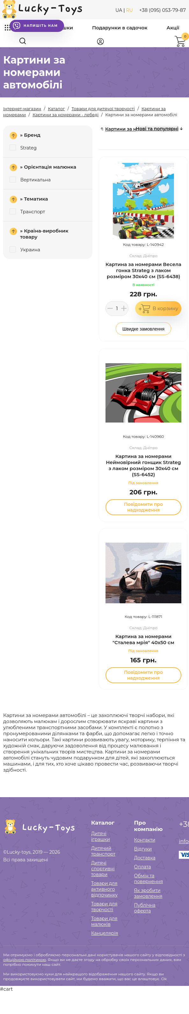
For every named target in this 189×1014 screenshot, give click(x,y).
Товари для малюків (104, 921)
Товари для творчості (104, 906)
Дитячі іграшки (100, 836)
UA (118, 10)
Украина (25, 250)
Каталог (102, 823)
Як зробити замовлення (148, 893)
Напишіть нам (35, 26)
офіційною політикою (24, 959)
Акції (173, 28)
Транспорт (27, 212)
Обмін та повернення (148, 878)
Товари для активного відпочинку (104, 889)
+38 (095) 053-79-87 (162, 10)
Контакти (145, 840)
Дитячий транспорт (103, 851)
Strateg (23, 148)
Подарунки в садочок (120, 28)
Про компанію (148, 826)
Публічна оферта (145, 908)
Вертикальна (30, 180)
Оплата (142, 867)
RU (129, 10)
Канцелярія (104, 933)
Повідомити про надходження (143, 507)
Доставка (145, 858)
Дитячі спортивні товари (103, 868)
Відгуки (143, 849)
